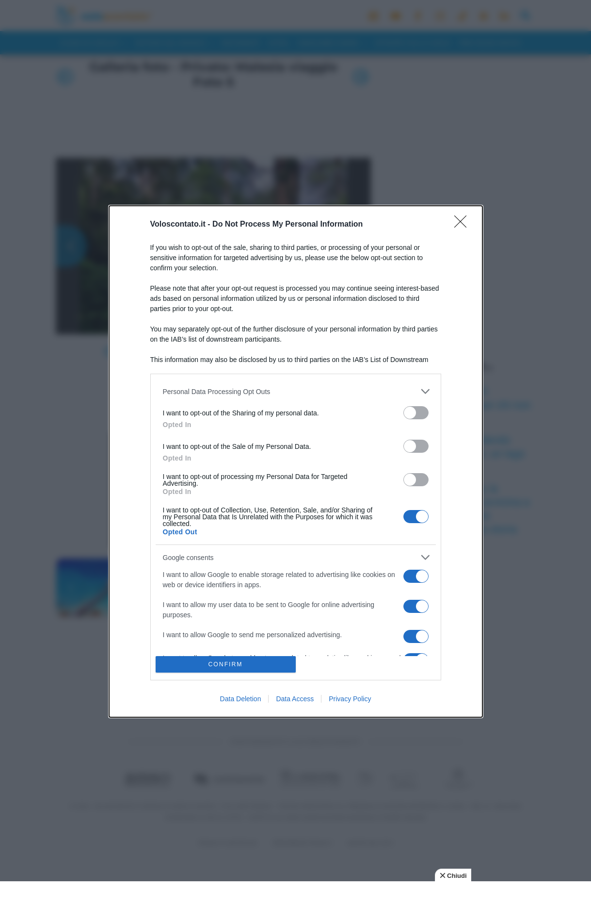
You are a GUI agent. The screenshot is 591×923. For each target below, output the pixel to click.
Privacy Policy (350, 699)
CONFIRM (226, 664)
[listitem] (296, 391)
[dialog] (295, 461)
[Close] (463, 224)
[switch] (416, 412)
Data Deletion (240, 699)
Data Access (295, 699)
